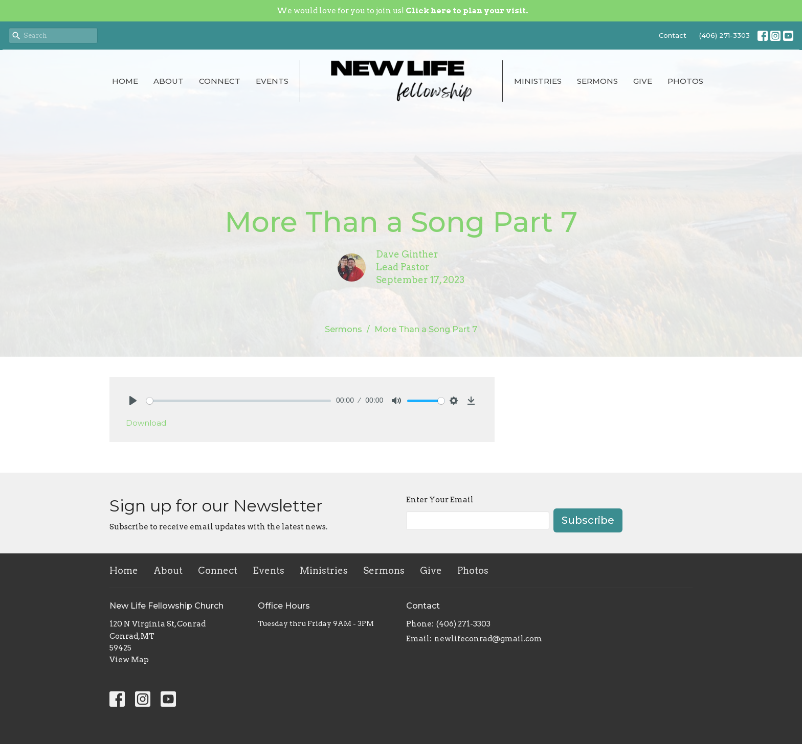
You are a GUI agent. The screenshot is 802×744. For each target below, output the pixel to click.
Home (125, 81)
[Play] (133, 400)
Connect (219, 81)
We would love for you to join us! (402, 10)
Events (272, 81)
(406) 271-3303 (724, 35)
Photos (685, 81)
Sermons (597, 81)
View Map (129, 659)
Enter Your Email (440, 499)
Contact (672, 35)
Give (642, 81)
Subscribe (588, 520)
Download (146, 423)
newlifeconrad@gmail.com (488, 638)
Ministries (538, 81)
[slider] (238, 401)
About (168, 81)
